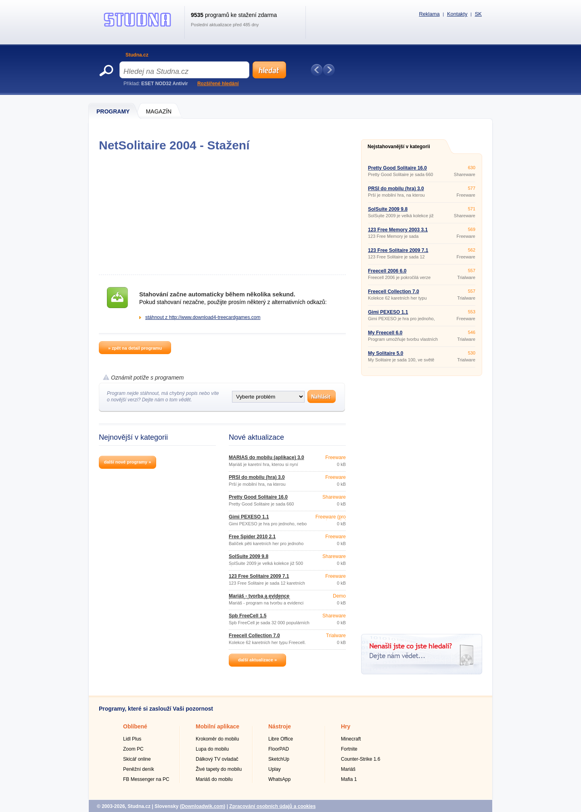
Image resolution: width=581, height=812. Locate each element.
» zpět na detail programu (135, 348)
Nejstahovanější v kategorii (399, 146)
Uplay (274, 769)
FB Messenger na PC (146, 779)
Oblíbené (135, 726)
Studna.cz (136, 55)
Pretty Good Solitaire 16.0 (258, 497)
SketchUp (278, 759)
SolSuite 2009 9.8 (248, 556)
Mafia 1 (349, 779)
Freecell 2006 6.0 (387, 271)
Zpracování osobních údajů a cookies (272, 806)
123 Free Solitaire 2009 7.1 (259, 576)
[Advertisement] (222, 213)
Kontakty (457, 14)
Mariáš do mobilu (214, 779)
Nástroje (279, 726)
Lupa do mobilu (212, 749)
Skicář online (137, 759)
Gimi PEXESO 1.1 (249, 517)
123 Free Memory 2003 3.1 (398, 230)
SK (478, 14)
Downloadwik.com (203, 806)
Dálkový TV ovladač (217, 759)
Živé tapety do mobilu (219, 769)
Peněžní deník (138, 769)
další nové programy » (127, 462)
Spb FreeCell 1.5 (247, 616)
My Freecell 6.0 (385, 333)
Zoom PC (133, 749)
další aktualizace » (257, 659)
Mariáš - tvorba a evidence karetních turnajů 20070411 (260, 598)
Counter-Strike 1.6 (360, 759)
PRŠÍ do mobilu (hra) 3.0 (257, 477)
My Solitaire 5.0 (385, 353)
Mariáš (348, 769)
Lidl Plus (132, 739)
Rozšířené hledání (218, 83)
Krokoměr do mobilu (217, 739)
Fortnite (349, 749)
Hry (345, 726)
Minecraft (351, 739)
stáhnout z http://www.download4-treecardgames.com (202, 317)
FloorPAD (278, 749)
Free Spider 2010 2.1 (252, 536)
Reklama (429, 14)
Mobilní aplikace (217, 726)
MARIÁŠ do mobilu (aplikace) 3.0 (266, 457)
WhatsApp (279, 779)
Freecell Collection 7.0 (254, 635)
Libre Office (280, 739)
